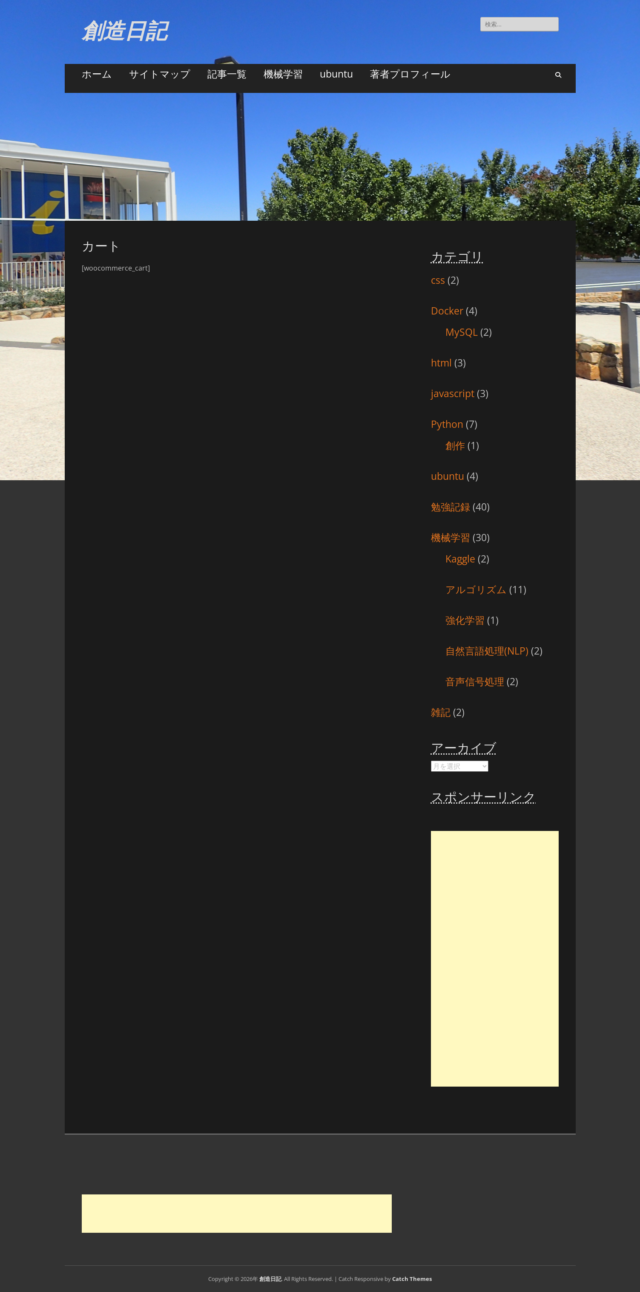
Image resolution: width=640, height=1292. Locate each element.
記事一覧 (227, 74)
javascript (452, 393)
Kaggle (460, 558)
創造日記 (124, 30)
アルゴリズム (476, 589)
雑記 (441, 712)
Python (447, 424)
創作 (455, 445)
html (441, 362)
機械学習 (283, 74)
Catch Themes (412, 1279)
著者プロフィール (410, 74)
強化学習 (465, 620)
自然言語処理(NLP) (486, 651)
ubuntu (336, 74)
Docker (447, 310)
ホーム (97, 74)
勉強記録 (450, 506)
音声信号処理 (474, 681)
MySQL (461, 332)
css (438, 280)
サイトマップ (159, 74)
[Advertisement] (320, 156)
